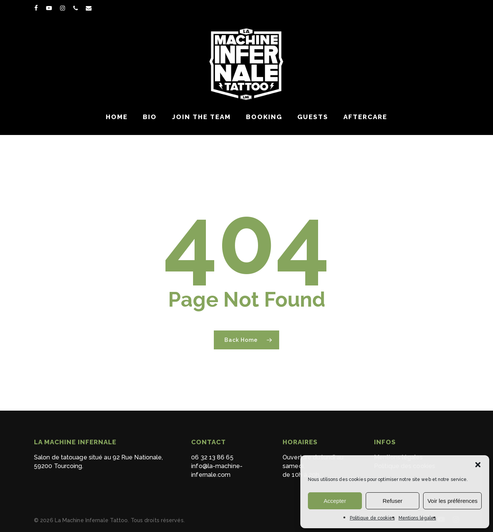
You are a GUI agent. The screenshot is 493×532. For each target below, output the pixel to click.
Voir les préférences (452, 501)
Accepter (335, 501)
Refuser (393, 501)
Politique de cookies (372, 518)
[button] (478, 464)
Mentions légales (417, 518)
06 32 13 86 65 (212, 457)
